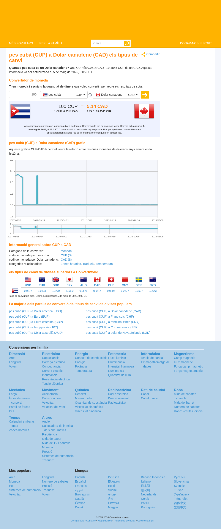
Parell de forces (19, 407)
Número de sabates (187, 407)
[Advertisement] (189, 116)
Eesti (111, 485)
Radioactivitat (117, 402)
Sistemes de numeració (58, 456)
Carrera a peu (51, 398)
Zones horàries (71, 264)
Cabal (145, 394)
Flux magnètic (183, 362)
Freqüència (49, 434)
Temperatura (104, 264)
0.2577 (125, 290)
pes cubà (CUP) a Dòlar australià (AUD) (36, 332)
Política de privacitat (124, 520)
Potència (81, 366)
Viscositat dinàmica (88, 411)
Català (79, 498)
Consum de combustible (91, 358)
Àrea (12, 358)
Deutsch (113, 477)
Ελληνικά (114, 481)
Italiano (146, 481)
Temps (13, 426)
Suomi (112, 490)
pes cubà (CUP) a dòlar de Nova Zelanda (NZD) (118, 332)
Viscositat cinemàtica (89, 407)
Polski (145, 503)
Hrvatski (113, 503)
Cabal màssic (150, 398)
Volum (13, 366)
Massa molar (83, 398)
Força (13, 394)
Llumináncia (116, 370)
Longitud (15, 362)
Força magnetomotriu (188, 370)
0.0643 (153, 290)
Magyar (113, 507)
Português (148, 507)
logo (110, 19)
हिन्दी (111, 498)
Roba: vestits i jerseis (188, 411)
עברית (112, 494)
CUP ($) (66, 255)
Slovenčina (181, 481)
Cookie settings (145, 520)
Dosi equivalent (118, 398)
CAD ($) (66, 259)
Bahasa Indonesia (153, 477)
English (80, 477)
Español (80, 481)
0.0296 (111, 290)
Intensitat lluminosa (121, 366)
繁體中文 (180, 507)
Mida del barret (184, 402)
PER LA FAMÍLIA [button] (50, 43)
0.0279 (56, 290)
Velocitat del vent (53, 407)
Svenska (180, 485)
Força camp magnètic (188, 366)
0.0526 (83, 290)
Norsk (145, 498)
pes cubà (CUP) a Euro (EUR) (29, 316)
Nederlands (148, 494)
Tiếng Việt (181, 498)
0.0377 (28, 290)
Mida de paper (52, 438)
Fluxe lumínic (117, 358)
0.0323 (42, 290)
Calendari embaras (22, 421)
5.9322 (70, 290)
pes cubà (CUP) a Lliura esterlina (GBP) (36, 322)
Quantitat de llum (119, 375)
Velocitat (48, 402)
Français (81, 485)
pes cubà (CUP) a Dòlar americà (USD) (35, 311)
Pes (11, 411)
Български (82, 494)
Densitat (80, 394)
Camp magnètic (184, 358)
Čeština (80, 503)
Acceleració (50, 394)
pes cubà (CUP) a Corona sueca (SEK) (112, 327)
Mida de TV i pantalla (56, 443)
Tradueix (88, 264)
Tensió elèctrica (52, 383)
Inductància (50, 375)
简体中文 (180, 503)
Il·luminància (116, 362)
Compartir (150, 54)
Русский (179, 477)
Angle (46, 421)
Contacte (91, 520)
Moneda (66, 251)
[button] (64, 95)
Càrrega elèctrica (53, 362)
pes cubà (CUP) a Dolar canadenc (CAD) (113, 311)
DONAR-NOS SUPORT (196, 43)
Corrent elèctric (52, 370)
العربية (79, 490)
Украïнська (181, 494)
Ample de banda (152, 358)
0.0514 (97, 290)
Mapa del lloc (105, 520)
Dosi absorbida (118, 394)
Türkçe (178, 490)
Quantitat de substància (91, 402)
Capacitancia (51, 358)
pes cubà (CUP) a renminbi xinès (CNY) (112, 322)
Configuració (77, 520)
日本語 (145, 485)
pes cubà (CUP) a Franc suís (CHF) (110, 316)
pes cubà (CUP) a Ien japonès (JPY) (33, 327)
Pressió (47, 451)
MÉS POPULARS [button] (21, 43)
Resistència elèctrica (56, 379)
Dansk (79, 507)
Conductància (51, 366)
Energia (80, 362)
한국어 (145, 490)
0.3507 (139, 290)
